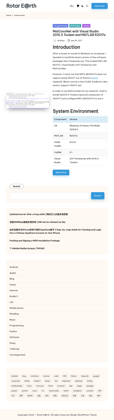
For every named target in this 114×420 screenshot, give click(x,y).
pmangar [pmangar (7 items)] (90, 386)
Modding (14, 313)
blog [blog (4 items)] (24, 376)
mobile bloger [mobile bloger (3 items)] (16, 386)
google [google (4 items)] (96, 376)
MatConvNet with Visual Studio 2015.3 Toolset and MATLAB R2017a (79, 33)
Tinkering (14, 348)
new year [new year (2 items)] (40, 386)
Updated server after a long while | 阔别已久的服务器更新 (39, 214)
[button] (99, 6)
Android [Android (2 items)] (14, 376)
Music (12, 319)
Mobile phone (16, 308)
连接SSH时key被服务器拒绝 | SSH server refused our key (37, 222)
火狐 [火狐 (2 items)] (82, 396)
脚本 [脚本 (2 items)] (98, 396)
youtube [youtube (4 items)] (90, 391)
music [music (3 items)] (29, 386)
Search (16, 186)
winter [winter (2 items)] (66, 391)
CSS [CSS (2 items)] (64, 376)
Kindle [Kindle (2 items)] (27, 381)
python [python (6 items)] (25, 391)
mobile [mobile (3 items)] (89, 381)
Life (11, 302)
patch (95, 78)
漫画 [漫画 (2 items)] (74, 396)
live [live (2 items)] (56, 381)
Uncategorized (17, 354)
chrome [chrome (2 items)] (46, 376)
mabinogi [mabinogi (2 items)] (78, 381)
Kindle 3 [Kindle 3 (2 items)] (37, 381)
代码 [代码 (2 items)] (99, 391)
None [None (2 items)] (51, 386)
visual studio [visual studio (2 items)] (54, 391)
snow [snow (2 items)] (35, 391)
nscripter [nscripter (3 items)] (61, 386)
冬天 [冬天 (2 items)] (13, 396)
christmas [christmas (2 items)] (35, 376)
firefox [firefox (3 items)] (73, 376)
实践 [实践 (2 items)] (39, 396)
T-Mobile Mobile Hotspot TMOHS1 (27, 248)
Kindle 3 (14, 296)
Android (14, 267)
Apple (13, 273)
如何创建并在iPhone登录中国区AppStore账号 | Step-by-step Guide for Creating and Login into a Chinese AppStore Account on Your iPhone (55, 231)
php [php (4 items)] (70, 386)
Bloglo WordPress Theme (84, 414)
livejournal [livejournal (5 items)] (66, 381)
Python (13, 331)
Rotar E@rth (21, 6)
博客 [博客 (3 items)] (21, 396)
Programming (60, 26)
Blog (12, 278)
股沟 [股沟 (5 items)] (90, 396)
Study (86, 26)
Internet (14, 290)
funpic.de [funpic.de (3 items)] (85, 376)
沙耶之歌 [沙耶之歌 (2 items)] (65, 396)
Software (75, 26)
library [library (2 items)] (47, 381)
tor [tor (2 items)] (43, 391)
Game (13, 284)
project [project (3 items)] (14, 391)
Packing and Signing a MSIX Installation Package (35, 240)
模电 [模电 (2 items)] (55, 396)
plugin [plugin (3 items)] (79, 386)
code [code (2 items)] (56, 376)
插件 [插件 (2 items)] (47, 396)
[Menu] (71, 6)
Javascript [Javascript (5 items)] (15, 381)
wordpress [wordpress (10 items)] (77, 391)
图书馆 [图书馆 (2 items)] (30, 396)
